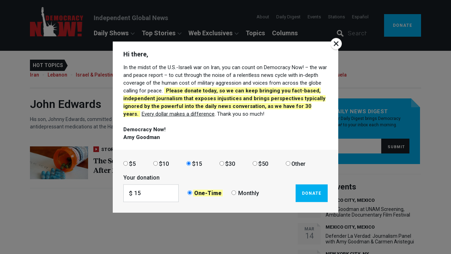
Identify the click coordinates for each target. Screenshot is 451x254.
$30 (230, 163)
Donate (311, 192)
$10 (164, 163)
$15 (197, 163)
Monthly (248, 193)
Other (298, 163)
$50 (263, 163)
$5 (132, 163)
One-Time (208, 193)
